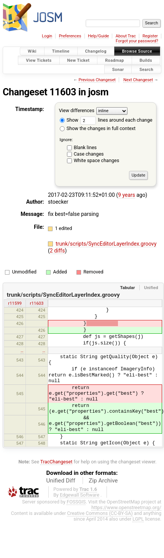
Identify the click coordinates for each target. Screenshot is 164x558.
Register (150, 36)
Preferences (70, 36)
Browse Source (137, 51)
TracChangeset (56, 462)
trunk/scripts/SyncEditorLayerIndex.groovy (106, 244)
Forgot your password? (137, 41)
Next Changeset (138, 79)
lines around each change (116, 120)
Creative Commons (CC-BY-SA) (100, 513)
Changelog (96, 51)
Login (47, 36)
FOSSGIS (76, 502)
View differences (76, 111)
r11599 (15, 303)
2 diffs (57, 251)
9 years (126, 195)
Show (69, 120)
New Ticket (78, 60)
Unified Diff (60, 480)
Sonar (118, 69)
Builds (146, 60)
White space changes (96, 160)
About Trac (126, 36)
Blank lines (85, 147)
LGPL (138, 519)
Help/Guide (98, 36)
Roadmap (114, 60)
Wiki (32, 51)
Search (146, 69)
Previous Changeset (96, 79)
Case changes (89, 154)
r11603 (37, 303)
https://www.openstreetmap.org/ (126, 507)
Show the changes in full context (97, 128)
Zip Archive (103, 480)
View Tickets (38, 60)
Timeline (61, 51)
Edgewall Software (79, 495)
